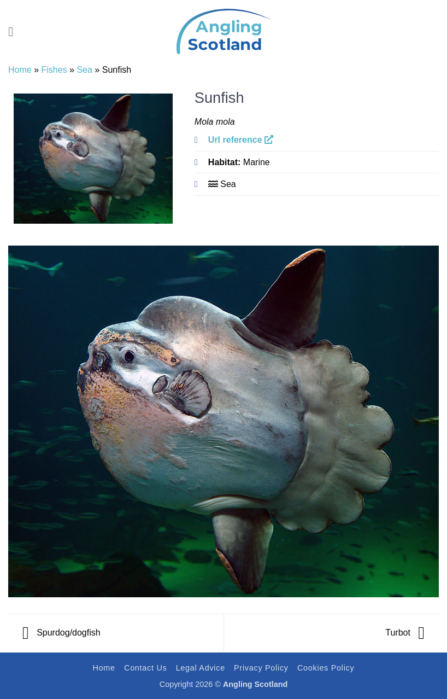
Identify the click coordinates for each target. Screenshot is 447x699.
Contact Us (145, 667)
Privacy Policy (261, 667)
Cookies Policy (325, 667)
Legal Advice (200, 667)
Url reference (240, 139)
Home (20, 69)
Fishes (54, 69)
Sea (84, 69)
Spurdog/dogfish (61, 632)
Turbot (405, 632)
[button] (14, 31)
